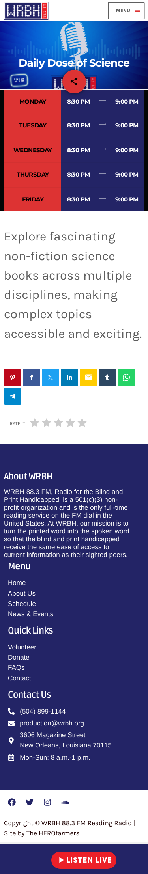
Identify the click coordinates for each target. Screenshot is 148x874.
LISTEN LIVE (84, 860)
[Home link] (26, 11)
